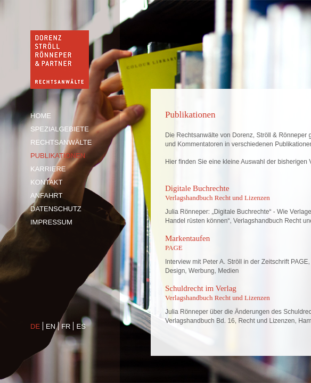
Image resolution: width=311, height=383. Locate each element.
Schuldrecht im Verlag (200, 288)
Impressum (51, 222)
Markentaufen (187, 238)
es (80, 326)
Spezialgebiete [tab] (59, 129)
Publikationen (57, 156)
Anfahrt (46, 195)
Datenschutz (55, 209)
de (35, 326)
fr (65, 326)
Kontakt (46, 182)
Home (40, 116)
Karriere (48, 169)
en (50, 326)
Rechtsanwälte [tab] (61, 142)
